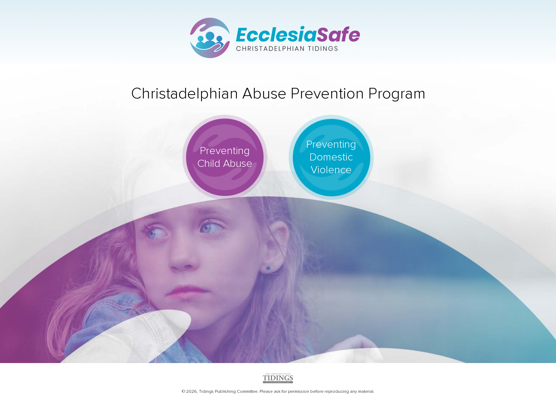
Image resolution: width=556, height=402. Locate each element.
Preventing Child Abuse (224, 157)
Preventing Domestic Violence (331, 157)
